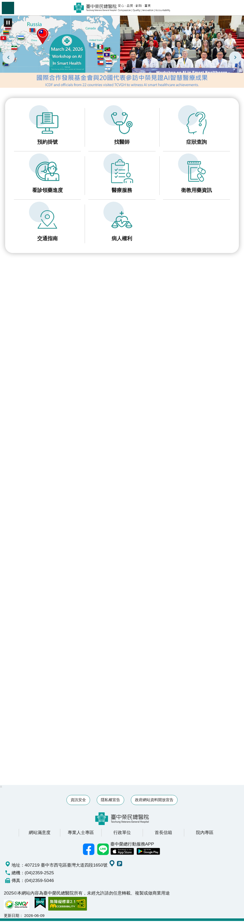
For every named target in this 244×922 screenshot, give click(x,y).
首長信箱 (163, 833)
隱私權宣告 (110, 801)
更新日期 (11, 916)
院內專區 (204, 833)
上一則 (9, 57)
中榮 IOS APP (122, 852)
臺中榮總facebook (89, 850)
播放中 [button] (8, 22)
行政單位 (122, 833)
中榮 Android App (148, 852)
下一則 (235, 57)
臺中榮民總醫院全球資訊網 (122, 7)
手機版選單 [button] (8, 8)
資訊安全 (78, 801)
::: (1, 16)
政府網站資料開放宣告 (154, 801)
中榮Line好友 (103, 850)
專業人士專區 (81, 833)
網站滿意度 (40, 833)
